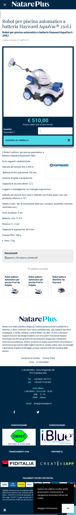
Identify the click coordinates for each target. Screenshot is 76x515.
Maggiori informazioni (47, 508)
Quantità (7, 129)
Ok (68, 508)
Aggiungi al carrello (17, 140)
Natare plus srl (38, 319)
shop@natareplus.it (43, 403)
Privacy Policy (49, 358)
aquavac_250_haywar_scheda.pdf (22, 258)
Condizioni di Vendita (30, 358)
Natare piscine (30, 4)
